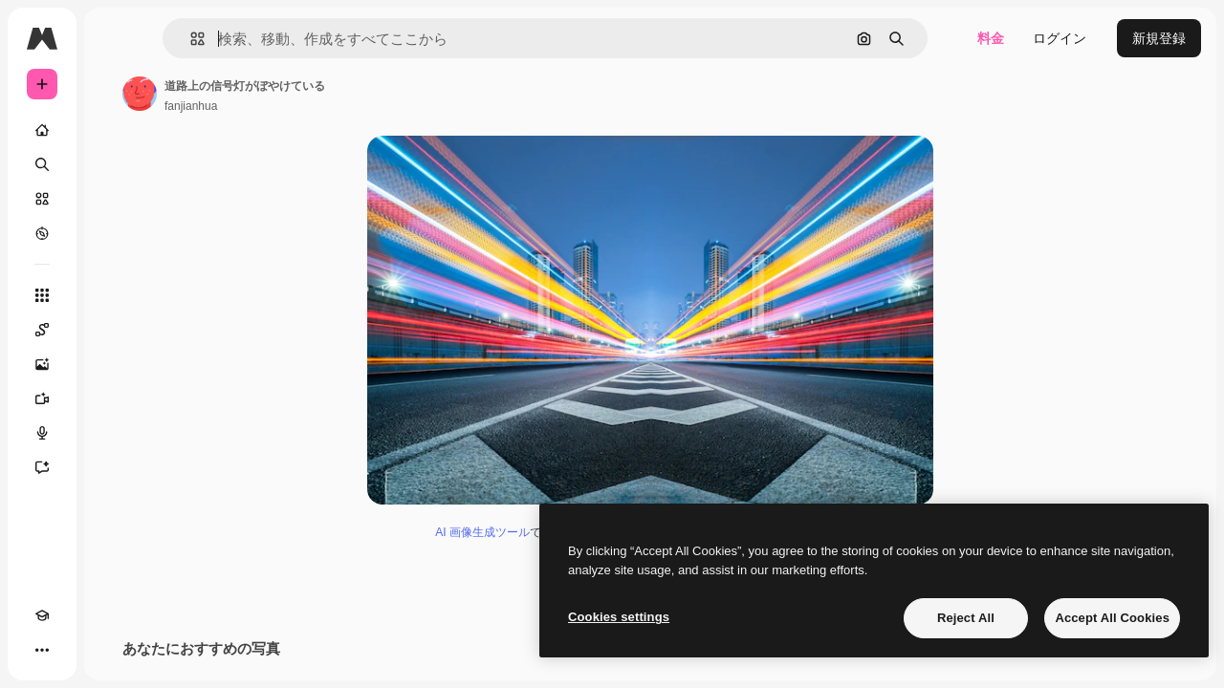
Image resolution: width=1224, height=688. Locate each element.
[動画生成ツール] (115, 398)
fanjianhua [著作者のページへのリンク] (336, 106)
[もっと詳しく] (115, 233)
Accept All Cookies (1112, 618)
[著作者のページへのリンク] (285, 93)
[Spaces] (115, 329)
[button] (295, 39)
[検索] (115, 164)
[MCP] (111, 649)
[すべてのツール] (115, 295)
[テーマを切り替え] (76, 649)
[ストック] (115, 198)
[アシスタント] (115, 467)
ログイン (1059, 38)
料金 (990, 38)
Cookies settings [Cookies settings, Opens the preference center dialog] (618, 617)
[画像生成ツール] (115, 364)
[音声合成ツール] (115, 433)
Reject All (965, 618)
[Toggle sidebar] (187, 38)
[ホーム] (115, 130)
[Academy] (42, 649)
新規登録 (1159, 38)
